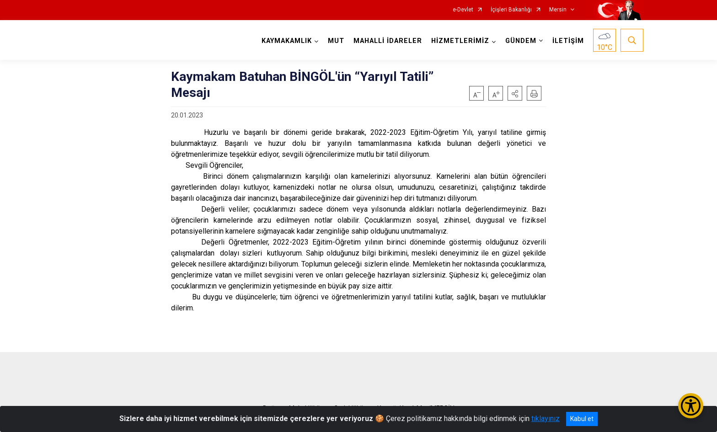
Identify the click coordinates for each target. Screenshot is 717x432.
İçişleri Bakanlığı (511, 10)
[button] (515, 93)
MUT (336, 41)
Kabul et (582, 418)
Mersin (558, 10)
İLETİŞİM (568, 41)
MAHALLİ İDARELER (387, 41)
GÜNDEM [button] (520, 41)
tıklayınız (545, 418)
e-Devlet (463, 10)
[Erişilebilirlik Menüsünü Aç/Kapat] (690, 405)
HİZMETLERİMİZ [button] (460, 41)
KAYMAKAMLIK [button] (287, 41)
